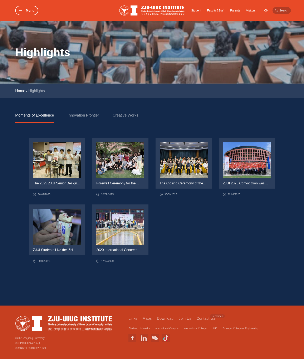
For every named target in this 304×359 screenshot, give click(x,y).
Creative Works (125, 115)
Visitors (251, 10)
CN (266, 10)
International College (194, 328)
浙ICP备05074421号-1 (27, 343)
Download (165, 318)
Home (20, 91)
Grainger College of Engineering (240, 328)
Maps (147, 318)
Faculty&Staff (215, 10)
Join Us (185, 318)
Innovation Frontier (83, 115)
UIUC (214, 328)
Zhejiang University (139, 328)
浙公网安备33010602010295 (31, 348)
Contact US (206, 318)
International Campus (166, 328)
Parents (235, 10)
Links (132, 318)
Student (196, 10)
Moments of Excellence (34, 115)
